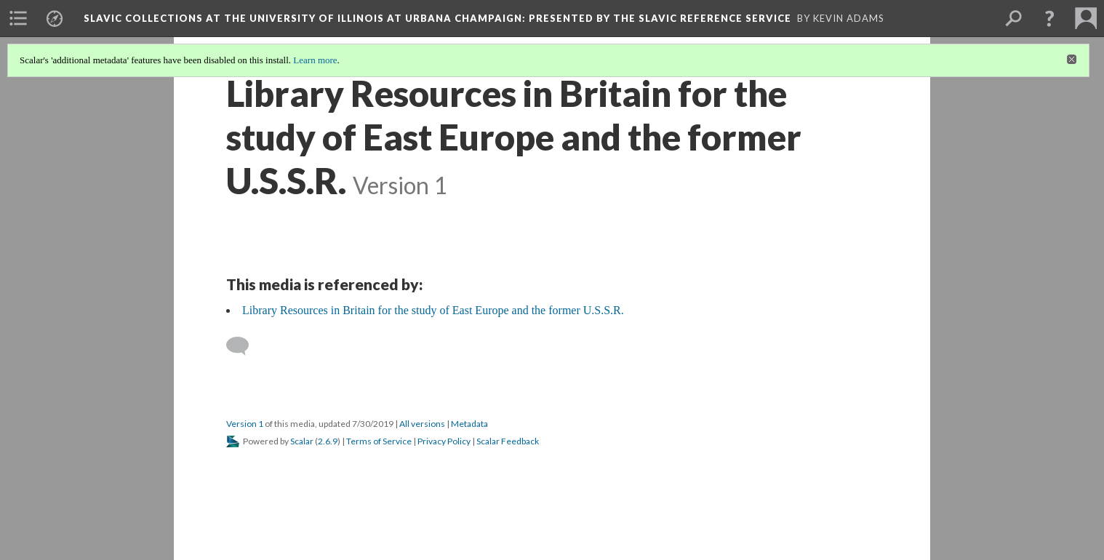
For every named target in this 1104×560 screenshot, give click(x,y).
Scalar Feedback (507, 441)
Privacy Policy (444, 441)
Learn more (315, 60)
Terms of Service (379, 441)
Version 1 (244, 423)
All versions (422, 423)
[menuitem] (18, 18)
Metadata (469, 423)
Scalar (301, 441)
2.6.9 (327, 441)
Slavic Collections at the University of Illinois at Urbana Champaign (437, 18)
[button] (1049, 18)
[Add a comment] (244, 346)
